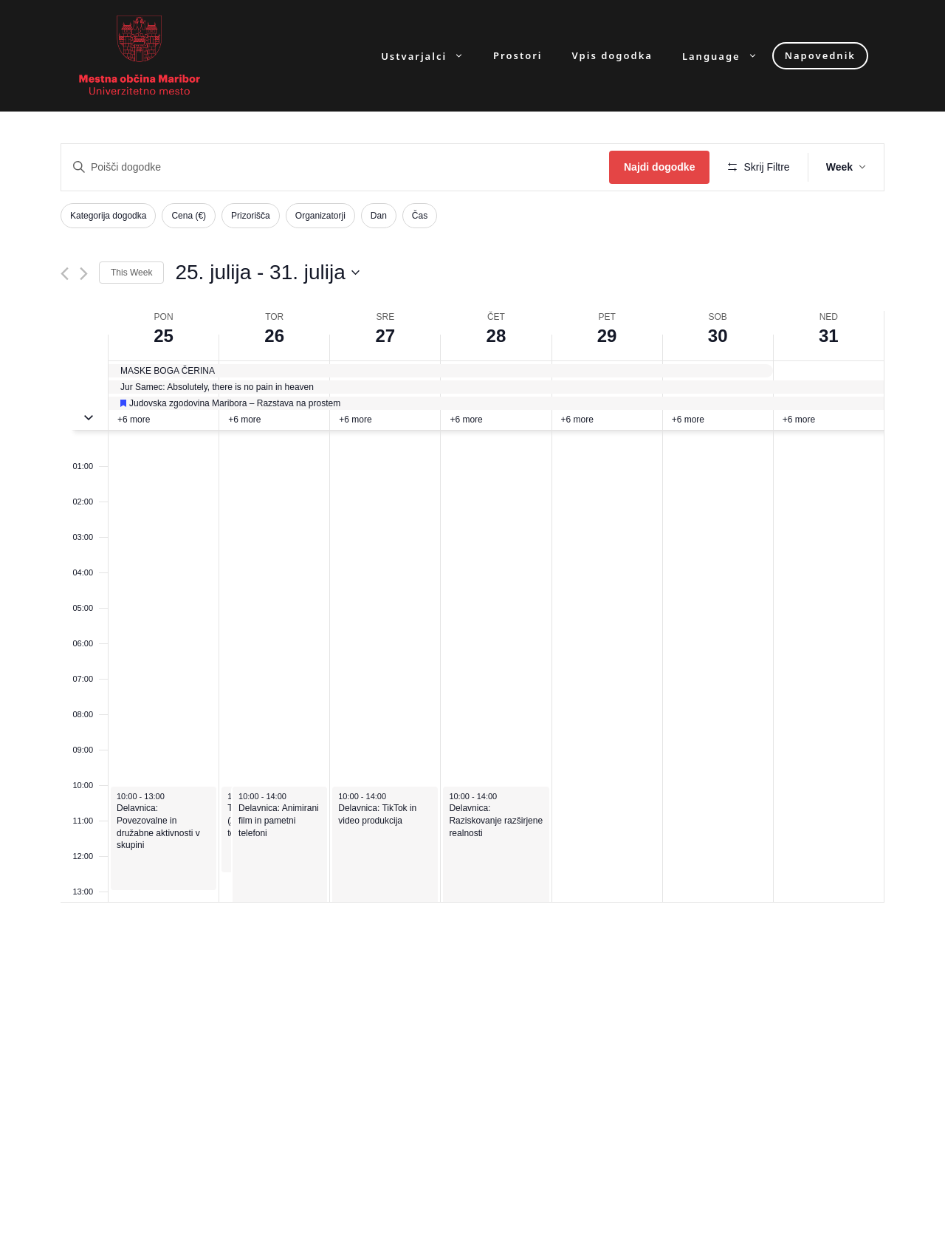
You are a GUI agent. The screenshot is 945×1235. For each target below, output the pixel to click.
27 (385, 336)
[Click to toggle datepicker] (267, 272)
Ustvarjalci (429, 55)
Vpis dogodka (612, 56)
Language (727, 55)
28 (496, 336)
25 (163, 336)
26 (274, 336)
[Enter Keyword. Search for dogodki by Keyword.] (335, 167)
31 (829, 336)
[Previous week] (65, 274)
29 (607, 336)
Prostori (517, 56)
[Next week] (84, 274)
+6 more (133, 419)
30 (718, 336)
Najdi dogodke (659, 167)
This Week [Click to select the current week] (131, 272)
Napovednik (820, 55)
